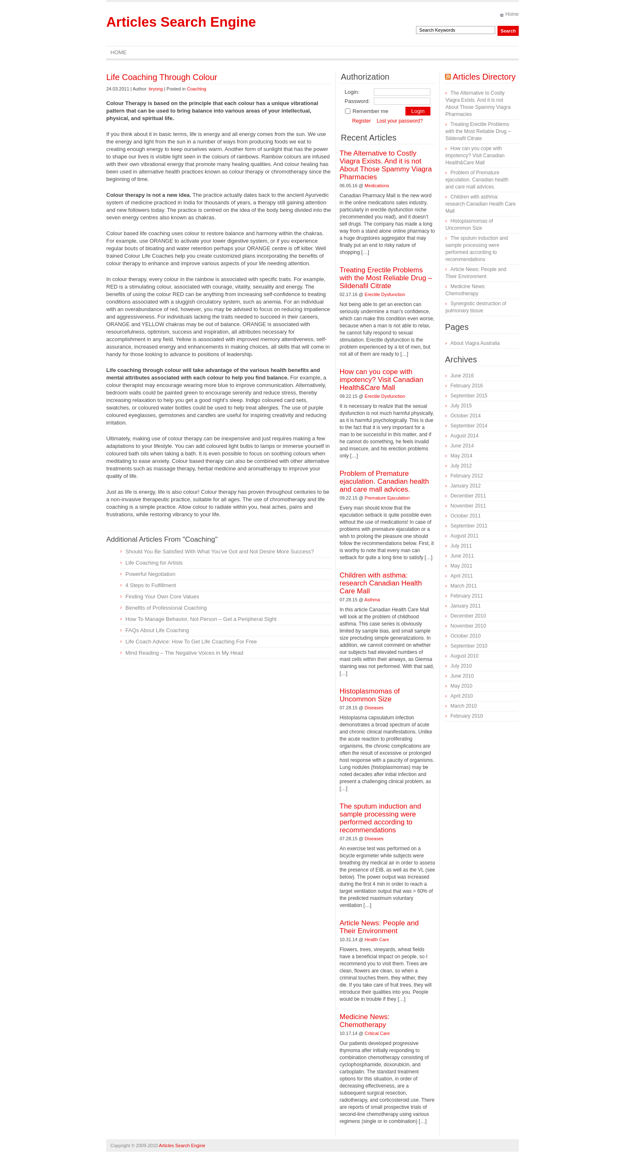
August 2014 (464, 436)
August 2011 (464, 536)
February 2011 (466, 596)
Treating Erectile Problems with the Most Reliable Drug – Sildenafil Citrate (386, 278)
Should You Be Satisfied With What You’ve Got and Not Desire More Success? (219, 551)
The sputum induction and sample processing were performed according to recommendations (380, 818)
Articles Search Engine (181, 22)
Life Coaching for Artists (153, 563)
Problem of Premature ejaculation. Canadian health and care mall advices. (384, 481)
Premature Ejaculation (387, 497)
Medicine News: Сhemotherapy (365, 1021)
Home (512, 14)
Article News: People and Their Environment (379, 927)
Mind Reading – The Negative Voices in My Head (184, 653)
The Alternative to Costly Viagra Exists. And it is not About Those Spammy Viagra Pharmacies (386, 165)
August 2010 (464, 656)
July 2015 (461, 406)
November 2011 (468, 506)
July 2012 (461, 466)
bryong (156, 88)
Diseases (374, 707)
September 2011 (469, 526)
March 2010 (463, 706)
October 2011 (465, 516)
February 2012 (466, 476)
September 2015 (469, 396)
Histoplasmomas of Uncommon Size (370, 695)
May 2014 (461, 456)
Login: (352, 92)
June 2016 (462, 376)
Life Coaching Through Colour (161, 77)
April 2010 (461, 696)
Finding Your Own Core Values (162, 596)
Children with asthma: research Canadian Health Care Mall (381, 583)
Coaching (196, 88)
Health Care (377, 939)
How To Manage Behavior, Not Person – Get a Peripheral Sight (201, 619)
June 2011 (462, 556)
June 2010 (462, 676)
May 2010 (461, 686)
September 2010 (469, 646)
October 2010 (465, 636)
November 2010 (468, 626)
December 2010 (468, 616)
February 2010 (466, 716)
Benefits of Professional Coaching (166, 608)
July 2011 (461, 546)
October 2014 (465, 416)
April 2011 (461, 576)
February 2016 (466, 386)
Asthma (372, 599)
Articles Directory (483, 76)
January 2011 (465, 606)
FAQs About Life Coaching (157, 630)
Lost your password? (400, 121)
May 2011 (461, 566)
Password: (357, 101)
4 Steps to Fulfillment (150, 585)
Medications (377, 185)
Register (361, 121)
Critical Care (377, 1033)
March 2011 (463, 586)
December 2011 (468, 496)
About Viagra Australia (475, 343)
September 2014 (469, 426)
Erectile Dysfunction (385, 294)
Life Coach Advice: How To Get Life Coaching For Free (191, 641)
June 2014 (462, 446)
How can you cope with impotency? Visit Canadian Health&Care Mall (381, 380)
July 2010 (461, 666)
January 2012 (465, 486)
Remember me (366, 111)
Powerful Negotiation (150, 574)
